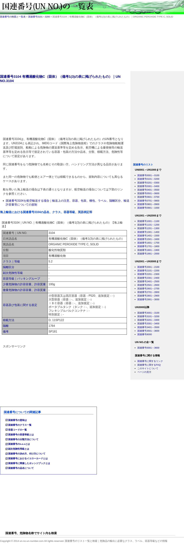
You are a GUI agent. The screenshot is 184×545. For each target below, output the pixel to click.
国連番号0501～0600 (148, 193)
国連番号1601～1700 (148, 242)
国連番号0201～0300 (148, 182)
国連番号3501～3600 (148, 330)
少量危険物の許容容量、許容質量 (24, 284)
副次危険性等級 (13, 272)
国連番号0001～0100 (148, 175)
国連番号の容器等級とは (21, 434)
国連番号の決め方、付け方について (26, 453)
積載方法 (8, 320)
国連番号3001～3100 (148, 312)
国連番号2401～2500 (148, 281)
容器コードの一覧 (17, 429)
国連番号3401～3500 (148, 327)
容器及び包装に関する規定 (20, 304)
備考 (6, 331)
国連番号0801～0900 (148, 204)
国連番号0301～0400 (148, 186)
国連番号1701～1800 (148, 246)
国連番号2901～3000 (148, 299)
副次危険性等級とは (18, 448)
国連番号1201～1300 (148, 228)
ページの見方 (144, 372)
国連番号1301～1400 (148, 232)
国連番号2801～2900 (148, 295)
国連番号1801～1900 (148, 250)
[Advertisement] (92, 46)
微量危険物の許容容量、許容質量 (24, 289)
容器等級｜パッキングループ (21, 278)
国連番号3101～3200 (39, 16)
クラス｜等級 (11, 261)
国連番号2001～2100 (148, 267)
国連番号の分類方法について (23, 439)
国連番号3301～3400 (148, 323)
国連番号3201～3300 (148, 320)
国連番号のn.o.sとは (19, 444)
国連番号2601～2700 (148, 288)
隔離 (6, 325)
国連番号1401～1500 (148, 235)
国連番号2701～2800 (148, 292)
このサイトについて (147, 368)
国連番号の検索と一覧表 (13, 16)
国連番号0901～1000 (148, 207)
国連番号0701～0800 (148, 200)
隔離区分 (8, 267)
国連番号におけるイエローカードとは (28, 458)
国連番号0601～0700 (148, 197)
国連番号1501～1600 (148, 239)
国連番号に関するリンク (150, 361)
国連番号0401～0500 (148, 189)
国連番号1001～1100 (148, 221)
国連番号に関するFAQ (149, 365)
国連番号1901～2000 (148, 253)
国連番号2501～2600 (148, 285)
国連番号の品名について (21, 468)
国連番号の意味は (17, 420)
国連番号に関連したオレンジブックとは (29, 463)
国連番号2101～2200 (148, 270)
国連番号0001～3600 (148, 347)
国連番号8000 (144, 334)
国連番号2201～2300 (148, 274)
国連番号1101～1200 (148, 224)
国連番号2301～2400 (148, 278)
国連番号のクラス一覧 (19, 425)
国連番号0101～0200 (148, 179)
